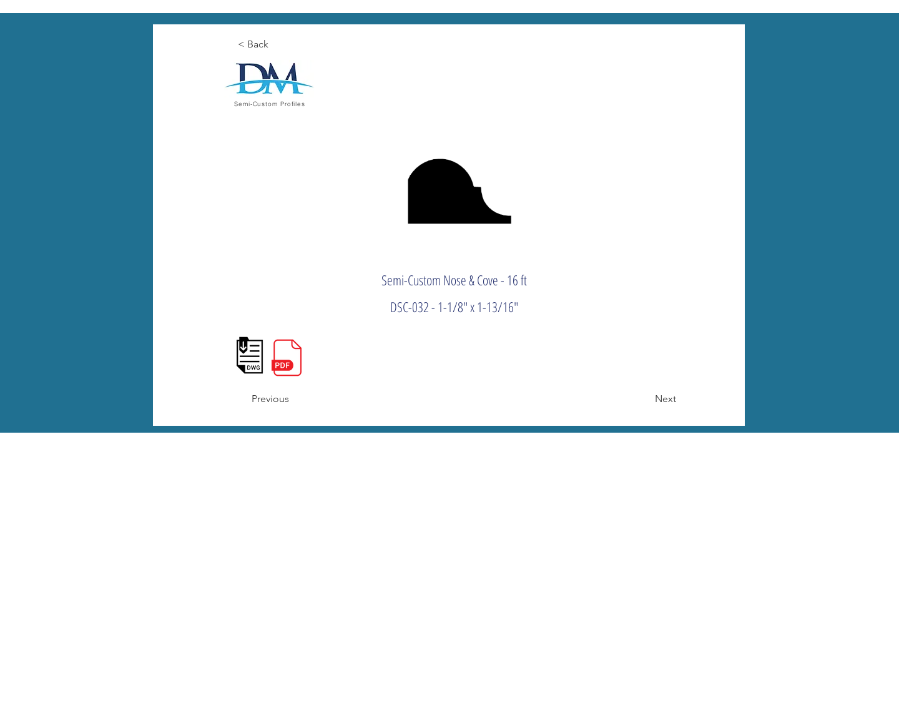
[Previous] (292, 398)
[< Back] (279, 44)
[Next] (645, 398)
